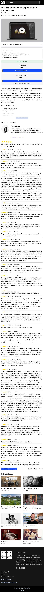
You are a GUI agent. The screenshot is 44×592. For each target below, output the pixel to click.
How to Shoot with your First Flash (10, 525)
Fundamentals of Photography (9, 488)
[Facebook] (20, 568)
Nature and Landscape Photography (11, 507)
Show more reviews (9, 469)
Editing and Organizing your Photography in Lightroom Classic (32, 507)
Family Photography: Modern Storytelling (31, 489)
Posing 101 (4, 542)
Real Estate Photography (29, 525)
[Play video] (22, 30)
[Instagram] (23, 568)
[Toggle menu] (41, 2)
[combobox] (23, 2)
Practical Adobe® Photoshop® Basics (13, 44)
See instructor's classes (17, 137)
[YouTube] (17, 568)
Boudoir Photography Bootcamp (31, 542)
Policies (22, 590)
